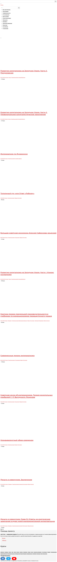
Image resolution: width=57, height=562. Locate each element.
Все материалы (6, 9)
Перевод (5, 21)
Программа (5, 11)
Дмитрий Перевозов (39, 320)
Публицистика (17, 553)
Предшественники (7, 23)
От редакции (6, 14)
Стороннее (5, 28)
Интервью (6, 552)
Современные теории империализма (17, 356)
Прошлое (5, 20)
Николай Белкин (21, 77)
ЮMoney (4, 540)
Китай (15, 552)
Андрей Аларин (18, 158)
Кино (12, 552)
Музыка (29, 552)
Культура (5, 25)
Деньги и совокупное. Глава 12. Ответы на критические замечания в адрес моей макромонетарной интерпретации (27, 520)
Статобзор (5, 26)
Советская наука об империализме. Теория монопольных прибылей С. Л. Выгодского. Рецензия (26, 396)
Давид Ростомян (18, 198)
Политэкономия (7, 18)
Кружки (17, 552)
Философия (6, 16)
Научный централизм (37, 552)
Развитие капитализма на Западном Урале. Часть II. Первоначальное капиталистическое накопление (23, 113)
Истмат (6, 77)
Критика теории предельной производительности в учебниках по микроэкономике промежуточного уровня (26, 315)
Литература (25, 552)
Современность (7, 13)
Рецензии (17, 237)
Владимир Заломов (23, 320)
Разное (21, 553)
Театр (42, 553)
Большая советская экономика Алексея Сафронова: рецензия (28, 233)
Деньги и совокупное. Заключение (16, 480)
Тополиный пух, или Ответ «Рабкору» (17, 193)
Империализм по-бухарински (14, 154)
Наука (9, 77)
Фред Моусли (47, 320)
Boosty (3, 538)
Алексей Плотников (23, 484)
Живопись (2, 552)
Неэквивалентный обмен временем (16, 440)
